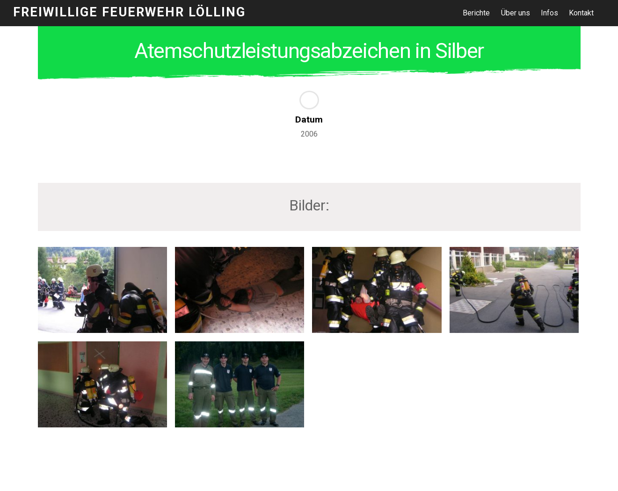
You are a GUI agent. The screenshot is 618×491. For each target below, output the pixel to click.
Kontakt (581, 12)
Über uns (515, 12)
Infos (549, 12)
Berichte (476, 12)
